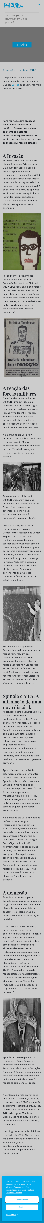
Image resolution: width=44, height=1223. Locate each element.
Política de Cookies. (14, 1193)
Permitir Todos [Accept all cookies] (22, 1200)
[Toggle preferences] (12, 1214)
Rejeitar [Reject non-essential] (22, 1207)
